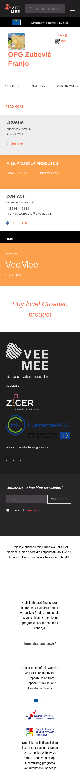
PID (63, 41)
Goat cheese (17, 173)
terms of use (33, 510)
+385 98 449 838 (17, 208)
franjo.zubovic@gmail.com (29, 213)
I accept (27, 510)
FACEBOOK (19, 223)
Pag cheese (49, 173)
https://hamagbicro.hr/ (40, 643)
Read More (14, 106)
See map (14, 143)
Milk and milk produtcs (32, 163)
